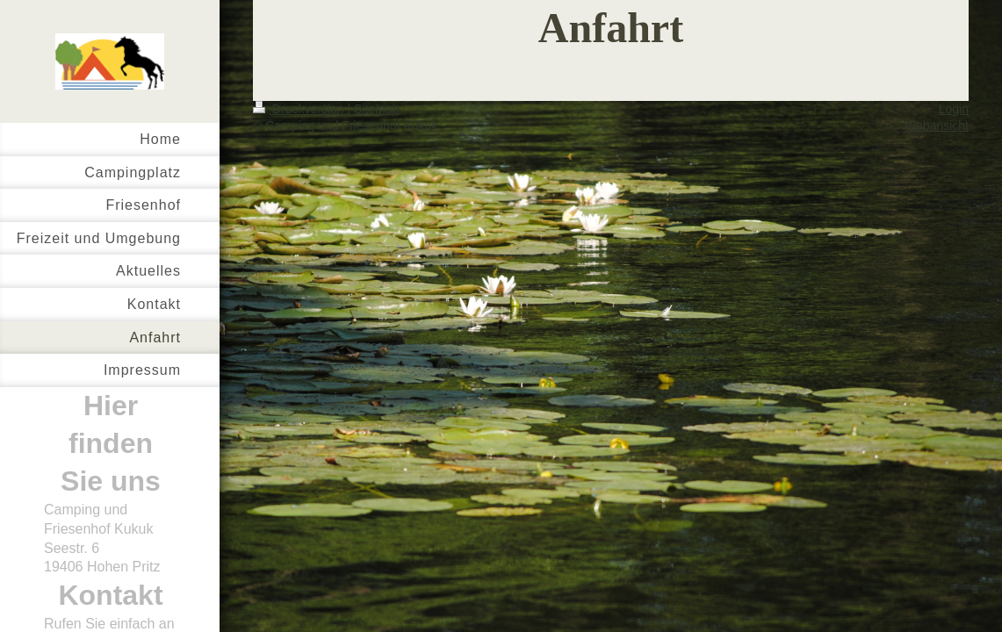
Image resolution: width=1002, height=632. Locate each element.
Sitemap (376, 109)
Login (954, 109)
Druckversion (300, 109)
